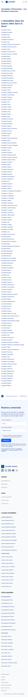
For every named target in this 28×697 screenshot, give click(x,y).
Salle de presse (4, 682)
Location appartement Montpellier (9, 540)
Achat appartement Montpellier (8, 623)
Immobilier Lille (5, 222)
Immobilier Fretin (5, 150)
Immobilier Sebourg (6, 325)
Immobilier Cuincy (6, 104)
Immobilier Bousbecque (7, 78)
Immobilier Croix (5, 102)
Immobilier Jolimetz (6, 188)
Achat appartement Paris (7, 600)
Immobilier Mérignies (6, 253)
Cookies (3, 677)
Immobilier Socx (5, 335)
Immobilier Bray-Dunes (7, 80)
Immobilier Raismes (6, 304)
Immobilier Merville (6, 255)
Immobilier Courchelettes (7, 95)
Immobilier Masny (6, 248)
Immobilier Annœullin (6, 32)
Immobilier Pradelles (6, 289)
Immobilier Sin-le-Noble (7, 332)
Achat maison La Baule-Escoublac (9, 662)
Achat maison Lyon (5, 652)
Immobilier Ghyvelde (6, 152)
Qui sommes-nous (5, 687)
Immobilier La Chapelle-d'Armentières (11, 191)
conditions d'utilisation (13, 450)
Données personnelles (6, 685)
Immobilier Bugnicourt (7, 85)
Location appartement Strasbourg (9, 550)
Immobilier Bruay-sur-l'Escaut (9, 82)
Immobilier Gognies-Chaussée (9, 157)
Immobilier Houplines (6, 183)
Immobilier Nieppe (6, 270)
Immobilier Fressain (6, 147)
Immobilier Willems (6, 385)
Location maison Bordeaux (7, 563)
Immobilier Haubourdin (7, 169)
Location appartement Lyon (7, 523)
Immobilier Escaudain (7, 123)
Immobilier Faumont (6, 131)
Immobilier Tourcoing (6, 352)
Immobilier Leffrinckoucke (8, 215)
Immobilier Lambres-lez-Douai (9, 205)
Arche (23, 693)
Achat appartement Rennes (7, 616)
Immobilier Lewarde (6, 219)
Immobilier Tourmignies (7, 354)
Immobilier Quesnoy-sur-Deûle (9, 294)
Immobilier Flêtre (5, 140)
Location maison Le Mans (7, 579)
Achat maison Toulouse (6, 646)
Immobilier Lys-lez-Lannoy (8, 234)
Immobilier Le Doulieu (7, 210)
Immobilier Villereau (6, 366)
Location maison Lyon (6, 586)
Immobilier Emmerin (6, 121)
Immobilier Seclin (5, 328)
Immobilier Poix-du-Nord (7, 284)
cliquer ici (10, 446)
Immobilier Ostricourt (6, 282)
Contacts (3, 679)
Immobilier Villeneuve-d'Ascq (9, 364)
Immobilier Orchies (6, 277)
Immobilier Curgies (6, 107)
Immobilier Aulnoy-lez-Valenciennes (10, 44)
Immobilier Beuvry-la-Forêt (8, 70)
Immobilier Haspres (6, 167)
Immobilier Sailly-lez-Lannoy (8, 313)
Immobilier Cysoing (6, 109)
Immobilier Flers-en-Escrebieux (9, 138)
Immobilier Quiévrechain (7, 296)
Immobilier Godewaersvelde (8, 155)
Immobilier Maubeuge (7, 251)
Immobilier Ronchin (6, 306)
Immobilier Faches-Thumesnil (9, 128)
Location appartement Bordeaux (8, 527)
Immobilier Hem (5, 181)
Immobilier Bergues (6, 61)
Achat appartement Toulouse (7, 606)
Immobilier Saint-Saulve (7, 318)
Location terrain (4, 503)
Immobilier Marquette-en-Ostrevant (10, 246)
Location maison (5, 500)
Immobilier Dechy (5, 111)
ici (20, 436)
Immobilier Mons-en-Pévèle (8, 260)
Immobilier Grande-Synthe (8, 159)
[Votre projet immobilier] (14, 430)
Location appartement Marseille (8, 537)
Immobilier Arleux (5, 37)
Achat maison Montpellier (7, 643)
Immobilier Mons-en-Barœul (8, 258)
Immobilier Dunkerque (7, 119)
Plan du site (4, 690)
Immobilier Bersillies (6, 66)
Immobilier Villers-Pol (6, 368)
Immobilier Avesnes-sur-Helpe (9, 54)
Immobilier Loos (5, 231)
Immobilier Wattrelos (6, 380)
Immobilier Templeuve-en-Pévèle (10, 342)
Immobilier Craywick (6, 99)
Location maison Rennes (7, 583)
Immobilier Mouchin (6, 265)
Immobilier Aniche (6, 30)
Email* (4, 423)
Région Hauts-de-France (11, 396)
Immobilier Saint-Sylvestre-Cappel (10, 320)
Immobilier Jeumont (6, 186)
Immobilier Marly (5, 243)
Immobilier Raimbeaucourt (8, 301)
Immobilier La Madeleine (7, 195)
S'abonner (6, 440)
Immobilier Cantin (5, 90)
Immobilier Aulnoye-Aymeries (9, 46)
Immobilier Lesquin (6, 217)
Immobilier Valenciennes (7, 359)
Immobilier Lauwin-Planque (8, 207)
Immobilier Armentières (7, 39)
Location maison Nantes (6, 556)
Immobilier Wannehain (7, 373)
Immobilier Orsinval (6, 280)
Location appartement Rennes (8, 543)
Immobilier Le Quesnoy (7, 212)
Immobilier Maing (5, 236)
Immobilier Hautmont (6, 174)
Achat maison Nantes (6, 636)
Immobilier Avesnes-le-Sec (8, 51)
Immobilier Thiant (5, 347)
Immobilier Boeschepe (7, 73)
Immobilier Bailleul (6, 58)
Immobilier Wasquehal (7, 376)
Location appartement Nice (7, 546)
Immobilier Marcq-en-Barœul (8, 241)
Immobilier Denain (6, 114)
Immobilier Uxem (5, 356)
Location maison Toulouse (7, 576)
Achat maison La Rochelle (7, 649)
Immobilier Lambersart (7, 203)
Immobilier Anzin (5, 34)
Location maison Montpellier (7, 573)
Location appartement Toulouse (8, 533)
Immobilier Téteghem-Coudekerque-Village (12, 344)
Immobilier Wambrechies (7, 371)
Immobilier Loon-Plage (7, 229)
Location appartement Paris (7, 520)
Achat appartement (5, 480)
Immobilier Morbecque (7, 263)
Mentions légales (5, 674)
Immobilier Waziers (6, 383)
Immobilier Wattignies (7, 378)
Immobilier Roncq (5, 308)
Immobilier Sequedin (6, 330)
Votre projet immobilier (6, 427)
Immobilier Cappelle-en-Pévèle (9, 92)
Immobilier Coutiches (6, 97)
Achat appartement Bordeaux (8, 619)
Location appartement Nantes (8, 530)
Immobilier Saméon (6, 323)
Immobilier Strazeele (6, 340)
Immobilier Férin (5, 135)
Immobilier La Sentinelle (7, 198)
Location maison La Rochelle (8, 566)
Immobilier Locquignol (7, 227)
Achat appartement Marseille (7, 613)
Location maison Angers (6, 560)
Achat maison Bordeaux (6, 639)
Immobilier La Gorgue (7, 193)
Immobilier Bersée (6, 63)
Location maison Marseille (7, 570)
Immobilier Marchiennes (7, 239)
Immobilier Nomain (6, 272)
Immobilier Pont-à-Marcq (7, 287)
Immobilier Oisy (5, 275)
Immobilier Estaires (6, 126)
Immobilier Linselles (6, 224)
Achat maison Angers (6, 666)
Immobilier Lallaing (6, 200)
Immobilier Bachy (5, 56)
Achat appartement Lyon (7, 603)
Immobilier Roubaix (6, 311)
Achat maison (4, 484)
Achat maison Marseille (6, 656)
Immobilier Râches (6, 299)
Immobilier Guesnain (6, 162)
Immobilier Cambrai (6, 87)
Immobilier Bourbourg (7, 75)
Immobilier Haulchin (6, 171)
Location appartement (6, 497)
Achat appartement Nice (6, 626)
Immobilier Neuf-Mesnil (7, 267)
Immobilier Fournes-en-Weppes (9, 145)
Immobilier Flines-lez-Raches (9, 143)
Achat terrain (4, 487)
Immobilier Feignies (6, 133)
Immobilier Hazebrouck (7, 179)
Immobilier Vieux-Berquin (7, 361)
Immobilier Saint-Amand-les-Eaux (10, 316)
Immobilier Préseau (6, 292)
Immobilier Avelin (5, 49)
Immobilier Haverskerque (7, 176)
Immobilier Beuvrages (7, 68)
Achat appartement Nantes (7, 610)
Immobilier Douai (5, 116)
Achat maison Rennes (6, 659)
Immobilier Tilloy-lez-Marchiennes (10, 349)
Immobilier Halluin (6, 164)
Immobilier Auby (5, 42)
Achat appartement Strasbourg (8, 629)
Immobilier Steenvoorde (7, 337)
